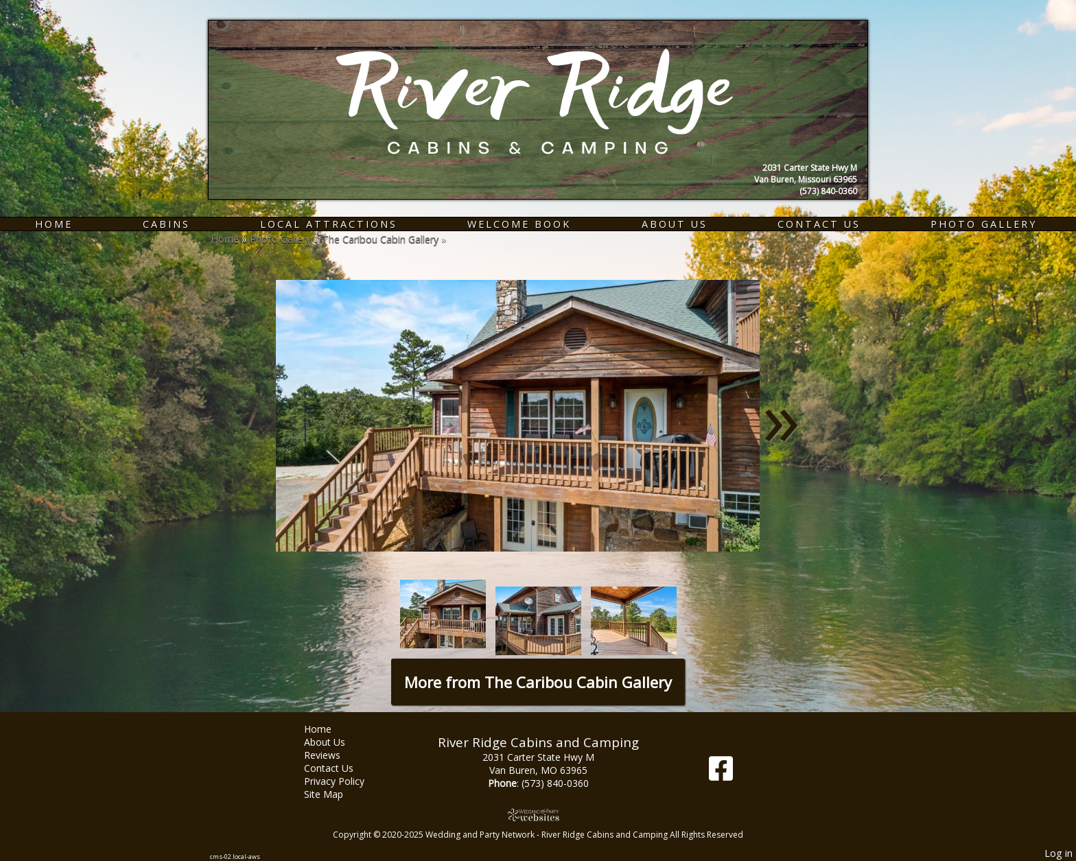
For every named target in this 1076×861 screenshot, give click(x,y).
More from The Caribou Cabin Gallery (538, 682)
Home (54, 224)
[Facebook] (721, 773)
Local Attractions (328, 224)
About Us (674, 224)
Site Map (334, 794)
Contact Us (819, 224)
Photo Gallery (984, 224)
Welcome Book (519, 224)
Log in (1058, 853)
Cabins (166, 224)
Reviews (332, 755)
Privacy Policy (344, 781)
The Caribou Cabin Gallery (380, 239)
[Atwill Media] (538, 815)
